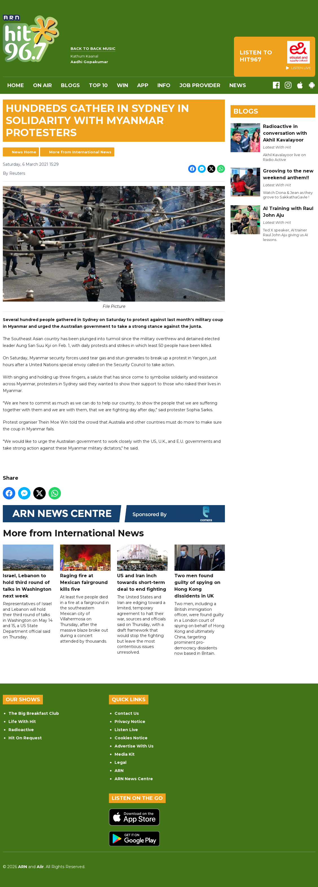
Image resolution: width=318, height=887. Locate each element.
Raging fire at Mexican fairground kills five (85, 568)
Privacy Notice (130, 721)
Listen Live (126, 729)
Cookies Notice (131, 737)
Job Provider (199, 85)
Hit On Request (25, 737)
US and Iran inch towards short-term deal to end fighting (142, 568)
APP (142, 85)
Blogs (70, 85)
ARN (119, 770)
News (237, 85)
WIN (122, 85)
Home (15, 85)
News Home (24, 152)
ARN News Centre (134, 778)
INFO (163, 85)
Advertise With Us (134, 746)
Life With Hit (22, 721)
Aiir (40, 866)
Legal (120, 762)
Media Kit (125, 754)
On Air (42, 85)
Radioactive (21, 729)
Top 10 (98, 85)
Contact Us (127, 713)
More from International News (80, 152)
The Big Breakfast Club (33, 713)
